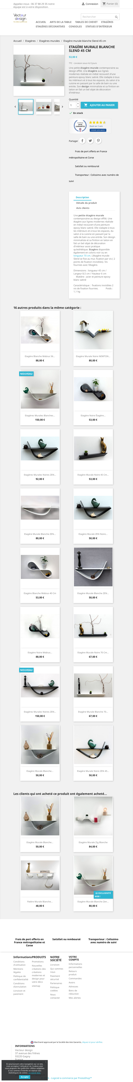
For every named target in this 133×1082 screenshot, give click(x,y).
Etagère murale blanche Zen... (93, 901)
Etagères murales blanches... (40, 415)
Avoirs (72, 982)
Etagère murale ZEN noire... (93, 533)
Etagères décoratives (50, 26)
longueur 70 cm (82, 255)
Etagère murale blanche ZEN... (40, 533)
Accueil (41, 22)
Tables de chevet (86, 22)
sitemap (36, 985)
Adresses (73, 986)
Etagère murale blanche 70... (93, 711)
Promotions (38, 961)
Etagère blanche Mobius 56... (40, 356)
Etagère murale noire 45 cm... (93, 474)
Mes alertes (75, 997)
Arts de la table (61, 22)
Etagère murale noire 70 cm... (93, 652)
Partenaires (56, 983)
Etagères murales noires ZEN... (40, 474)
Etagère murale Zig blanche (93, 842)
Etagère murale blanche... (40, 770)
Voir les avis (98, 130)
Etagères (107, 22)
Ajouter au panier (99, 105)
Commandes (75, 978)
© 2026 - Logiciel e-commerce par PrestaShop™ (66, 1078)
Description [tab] (82, 197)
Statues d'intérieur (99, 26)
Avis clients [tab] (82, 207)
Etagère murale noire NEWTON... (93, 356)
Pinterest (98, 141)
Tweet (90, 141)
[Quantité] (72, 105)
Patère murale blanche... (40, 901)
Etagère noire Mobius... (40, 652)
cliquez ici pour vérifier (92, 1042)
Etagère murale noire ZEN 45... (93, 770)
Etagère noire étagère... (93, 415)
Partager (82, 141)
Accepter (25, 1077)
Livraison (54, 964)
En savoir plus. (35, 1073)
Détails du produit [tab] (86, 202)
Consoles (75, 26)
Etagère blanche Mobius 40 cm (40, 593)
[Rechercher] (100, 16)
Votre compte (74, 958)
